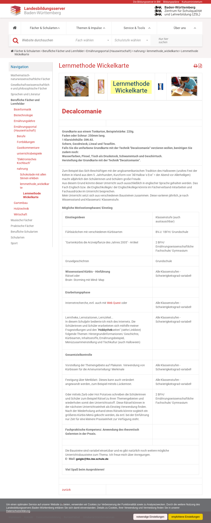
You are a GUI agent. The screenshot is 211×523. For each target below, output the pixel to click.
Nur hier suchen (163, 40)
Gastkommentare (28, 147)
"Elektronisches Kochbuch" (26, 161)
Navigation (19, 67)
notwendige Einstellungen (150, 516)
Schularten (18, 237)
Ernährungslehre (24, 121)
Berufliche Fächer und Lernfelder (63, 51)
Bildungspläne (171, 1)
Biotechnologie (23, 115)
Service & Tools (134, 28)
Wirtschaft (20, 214)
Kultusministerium (192, 1)
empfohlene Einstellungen (185, 516)
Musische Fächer (21, 220)
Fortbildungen (26, 142)
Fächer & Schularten (43, 28)
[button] (15, 28)
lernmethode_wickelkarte (163, 51)
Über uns (180, 28)
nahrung (139, 51)
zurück (66, 489)
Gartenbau (21, 203)
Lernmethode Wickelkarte (32, 195)
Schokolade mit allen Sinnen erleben (33, 176)
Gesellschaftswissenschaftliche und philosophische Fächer (30, 86)
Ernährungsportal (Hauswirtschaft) (108, 51)
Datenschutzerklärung (18, 511)
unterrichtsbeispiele (29, 153)
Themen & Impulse (89, 28)
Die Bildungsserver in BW (147, 1)
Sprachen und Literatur (25, 94)
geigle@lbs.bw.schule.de (92, 458)
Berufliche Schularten (24, 231)
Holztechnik (21, 208)
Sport (14, 243)
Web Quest (114, 303)
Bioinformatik (22, 109)
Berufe (21, 136)
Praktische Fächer (22, 226)
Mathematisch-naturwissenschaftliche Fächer (30, 77)
